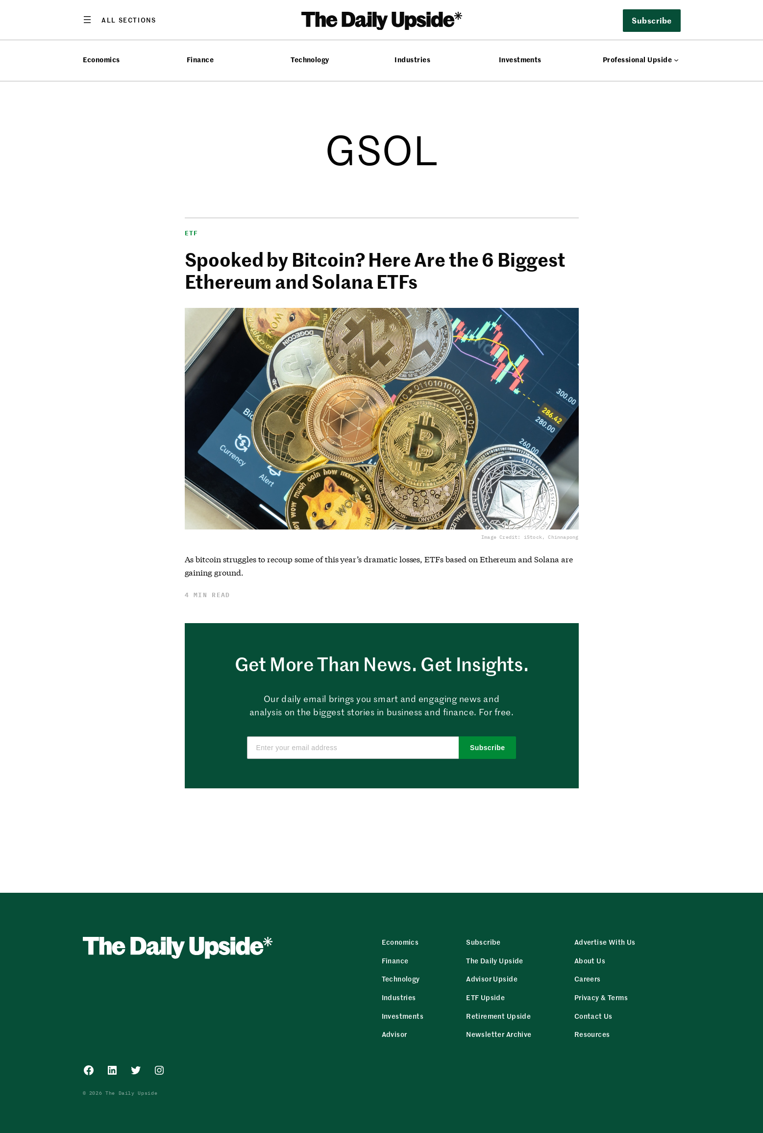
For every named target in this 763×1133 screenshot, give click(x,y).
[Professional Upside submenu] (676, 59)
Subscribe (651, 20)
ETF (191, 233)
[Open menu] (119, 19)
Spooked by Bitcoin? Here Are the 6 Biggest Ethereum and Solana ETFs (375, 270)
